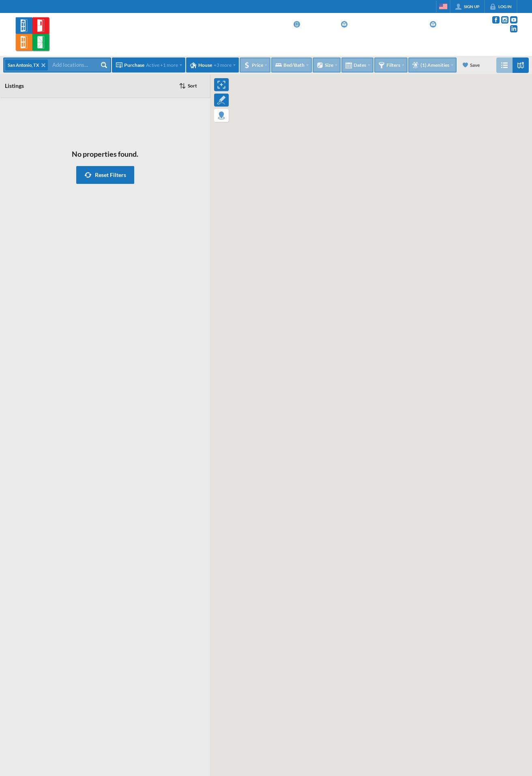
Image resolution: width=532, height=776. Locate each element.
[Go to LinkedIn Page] (513, 28)
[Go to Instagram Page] (504, 19)
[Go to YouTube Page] (513, 19)
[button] (105, 175)
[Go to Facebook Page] (496, 19)
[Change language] (443, 6)
